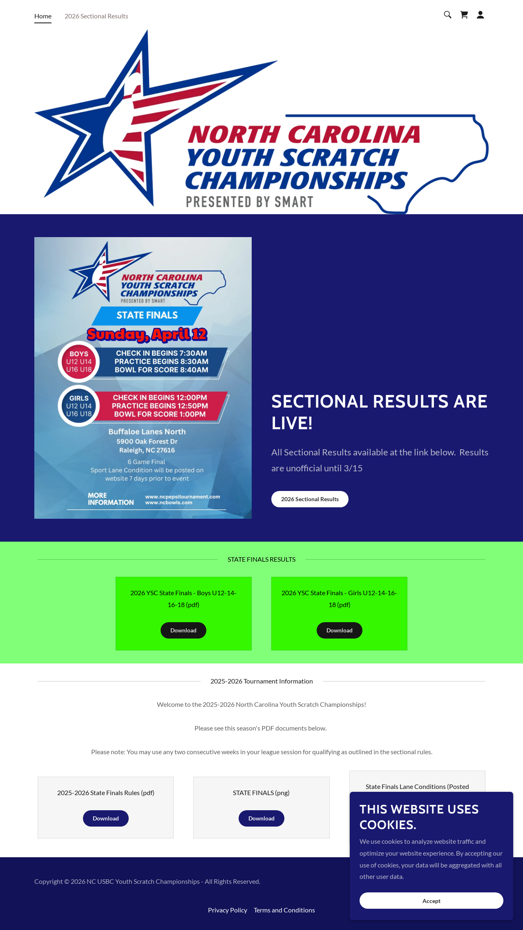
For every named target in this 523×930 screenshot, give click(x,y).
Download (183, 630)
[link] (464, 15)
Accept (431, 900)
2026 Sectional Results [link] (96, 16)
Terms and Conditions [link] (284, 910)
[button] (480, 15)
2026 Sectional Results (310, 498)
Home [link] (42, 16)
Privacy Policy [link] (227, 910)
